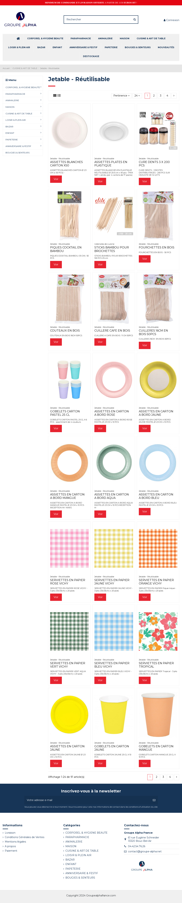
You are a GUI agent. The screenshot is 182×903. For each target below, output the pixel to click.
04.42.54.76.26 (136, 846)
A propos (10, 846)
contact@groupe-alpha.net (145, 851)
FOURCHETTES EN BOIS (156, 247)
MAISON (70, 846)
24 (137, 95)
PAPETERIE (73, 868)
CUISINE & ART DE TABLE (82, 850)
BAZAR (70, 859)
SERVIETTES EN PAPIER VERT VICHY (67, 665)
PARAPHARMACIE (77, 837)
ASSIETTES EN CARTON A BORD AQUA (111, 496)
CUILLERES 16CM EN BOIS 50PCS (153, 332)
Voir (56, 179)
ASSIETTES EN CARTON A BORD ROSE (111, 413)
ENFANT (70, 864)
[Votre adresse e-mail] (87, 800)
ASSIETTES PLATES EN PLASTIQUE (110, 163)
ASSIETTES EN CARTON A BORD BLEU (156, 496)
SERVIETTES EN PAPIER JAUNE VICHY (111, 581)
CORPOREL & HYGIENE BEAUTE (86, 832)
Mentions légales (15, 841)
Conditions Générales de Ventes (24, 837)
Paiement (11, 850)
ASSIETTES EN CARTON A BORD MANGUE (67, 496)
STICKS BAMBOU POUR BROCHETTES (111, 249)
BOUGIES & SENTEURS (80, 877)
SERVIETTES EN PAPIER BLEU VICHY (111, 665)
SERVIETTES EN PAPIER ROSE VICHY (67, 581)
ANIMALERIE (73, 841)
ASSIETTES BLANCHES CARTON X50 (66, 163)
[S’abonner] (154, 800)
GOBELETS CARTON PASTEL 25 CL (65, 413)
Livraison (10, 832)
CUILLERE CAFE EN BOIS (112, 330)
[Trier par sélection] (121, 95)
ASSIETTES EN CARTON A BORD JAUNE (156, 413)
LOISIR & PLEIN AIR (78, 855)
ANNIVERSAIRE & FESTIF (81, 873)
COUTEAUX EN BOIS (65, 330)
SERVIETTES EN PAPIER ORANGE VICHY (156, 581)
